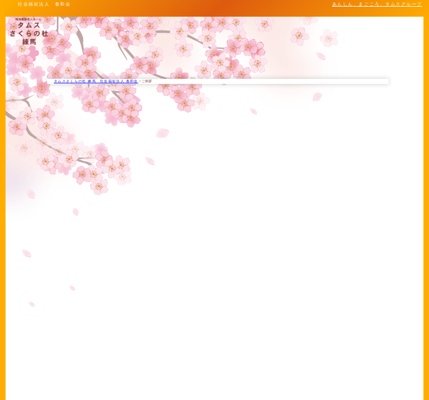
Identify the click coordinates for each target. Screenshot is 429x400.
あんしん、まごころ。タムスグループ (377, 4)
